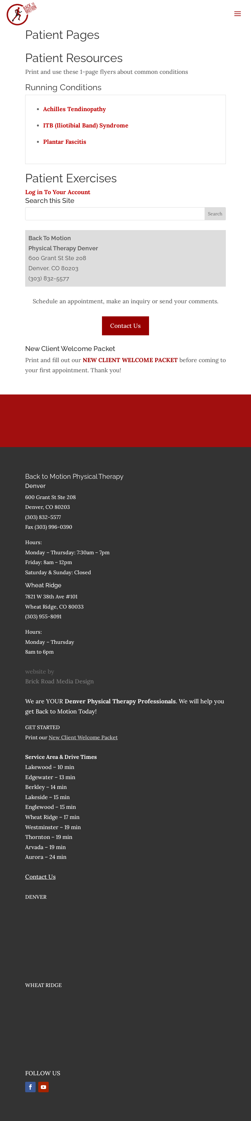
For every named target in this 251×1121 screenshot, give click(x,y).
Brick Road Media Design (59, 681)
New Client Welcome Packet (83, 737)
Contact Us (125, 325)
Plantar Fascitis (64, 141)
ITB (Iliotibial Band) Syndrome (85, 125)
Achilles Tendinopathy (74, 109)
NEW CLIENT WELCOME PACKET (130, 360)
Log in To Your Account (57, 192)
